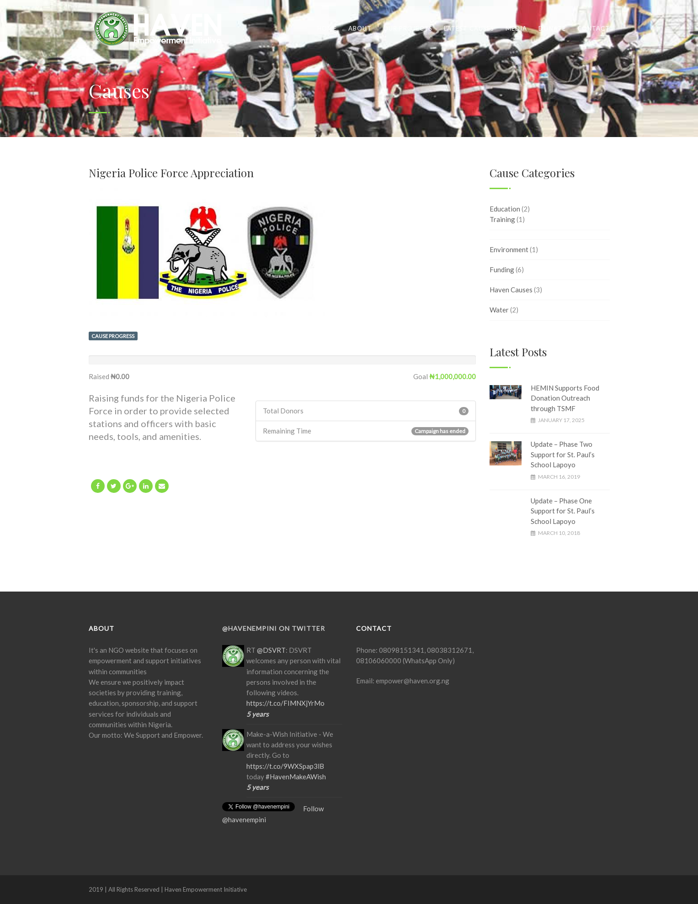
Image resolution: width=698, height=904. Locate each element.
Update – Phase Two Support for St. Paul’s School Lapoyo (563, 454)
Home (327, 28)
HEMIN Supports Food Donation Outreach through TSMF (565, 398)
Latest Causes (469, 28)
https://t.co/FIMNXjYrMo (285, 703)
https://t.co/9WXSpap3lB (285, 766)
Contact (593, 28)
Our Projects (407, 28)
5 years (257, 714)
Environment (509, 249)
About (360, 28)
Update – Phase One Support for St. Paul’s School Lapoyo (563, 511)
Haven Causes (511, 289)
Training (502, 219)
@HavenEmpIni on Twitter (273, 628)
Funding (502, 269)
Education (505, 209)
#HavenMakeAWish (296, 776)
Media (516, 28)
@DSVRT (271, 650)
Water (499, 310)
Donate (552, 28)
